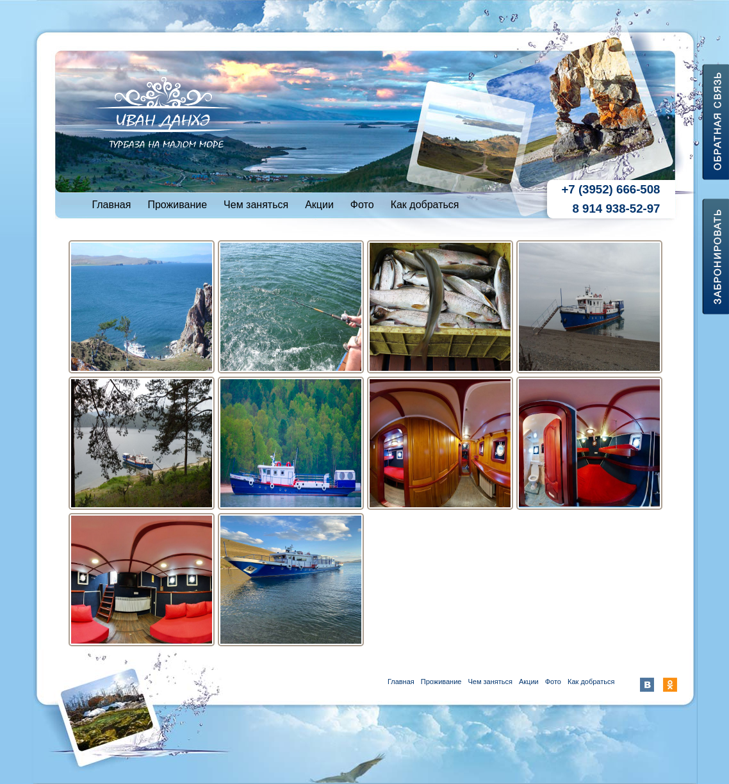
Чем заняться (256, 204)
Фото (362, 204)
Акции (319, 204)
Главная (111, 204)
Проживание (177, 204)
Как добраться (425, 204)
